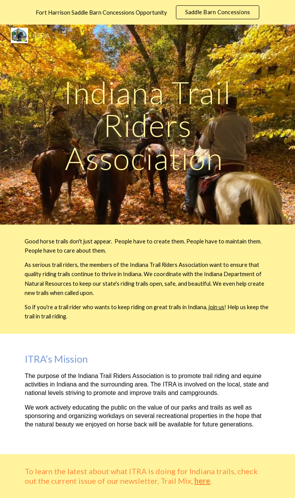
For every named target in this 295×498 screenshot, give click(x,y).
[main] (147, 124)
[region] (147, 12)
